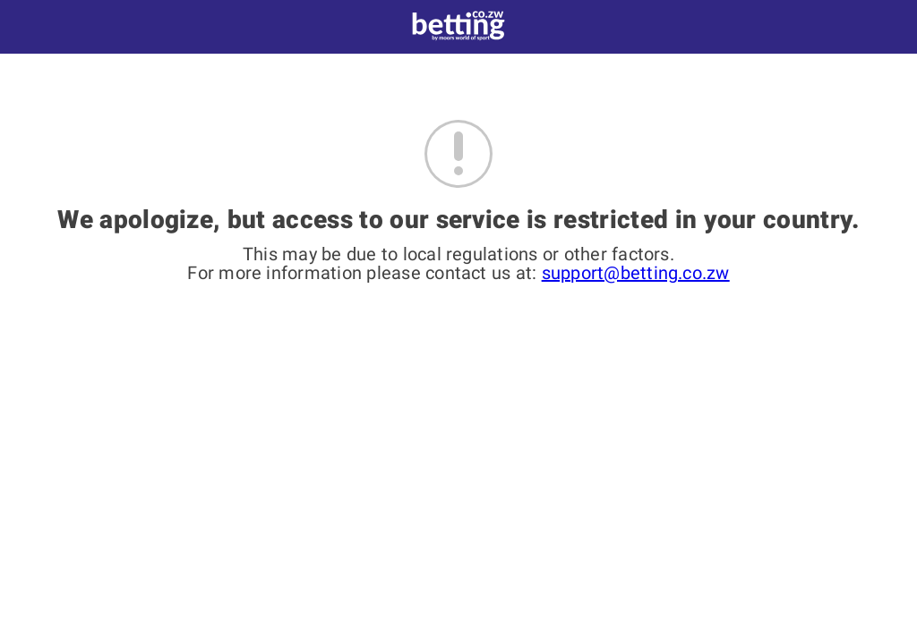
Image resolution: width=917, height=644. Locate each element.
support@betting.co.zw (636, 273)
